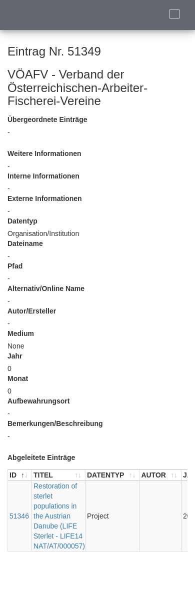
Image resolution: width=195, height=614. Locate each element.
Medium (21, 334)
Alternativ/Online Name (46, 288)
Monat (18, 378)
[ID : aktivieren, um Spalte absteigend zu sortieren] (20, 475)
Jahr (15, 356)
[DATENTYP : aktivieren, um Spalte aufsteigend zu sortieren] (113, 475)
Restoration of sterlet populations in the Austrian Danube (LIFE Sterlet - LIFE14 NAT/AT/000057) (59, 516)
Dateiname (25, 244)
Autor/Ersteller (32, 311)
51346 (19, 516)
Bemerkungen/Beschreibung (55, 424)
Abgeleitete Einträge (41, 458)
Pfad (15, 266)
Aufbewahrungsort (39, 401)
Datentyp (23, 221)
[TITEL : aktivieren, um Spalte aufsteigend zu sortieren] (59, 475)
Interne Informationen (44, 176)
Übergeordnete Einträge (47, 120)
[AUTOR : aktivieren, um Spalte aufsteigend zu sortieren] (161, 475)
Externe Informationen (45, 198)
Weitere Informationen (45, 154)
